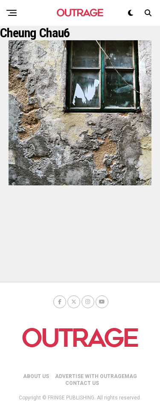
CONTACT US (82, 383)
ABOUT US (36, 376)
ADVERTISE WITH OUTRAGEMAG (96, 376)
